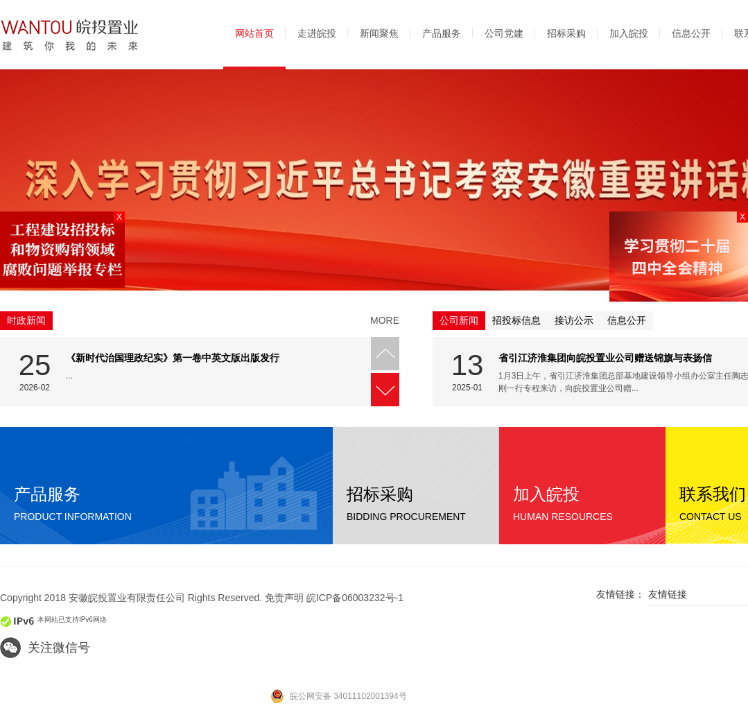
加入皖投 (628, 33)
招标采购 (566, 33)
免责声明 (284, 597)
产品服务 (441, 33)
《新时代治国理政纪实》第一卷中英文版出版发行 (172, 357)
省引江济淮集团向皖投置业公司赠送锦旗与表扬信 (605, 357)
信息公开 (691, 33)
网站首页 (254, 33)
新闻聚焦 (379, 33)
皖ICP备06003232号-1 (354, 597)
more (384, 320)
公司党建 (504, 33)
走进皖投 (316, 33)
